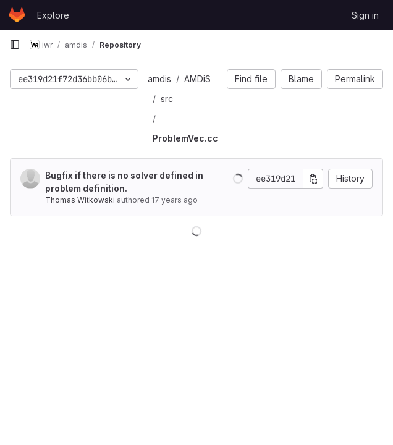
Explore (53, 15)
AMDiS (197, 79)
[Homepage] (17, 15)
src (167, 98)
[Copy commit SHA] (313, 179)
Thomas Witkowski (80, 200)
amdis (159, 79)
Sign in (365, 15)
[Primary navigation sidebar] (15, 44)
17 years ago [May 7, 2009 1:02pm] (174, 200)
